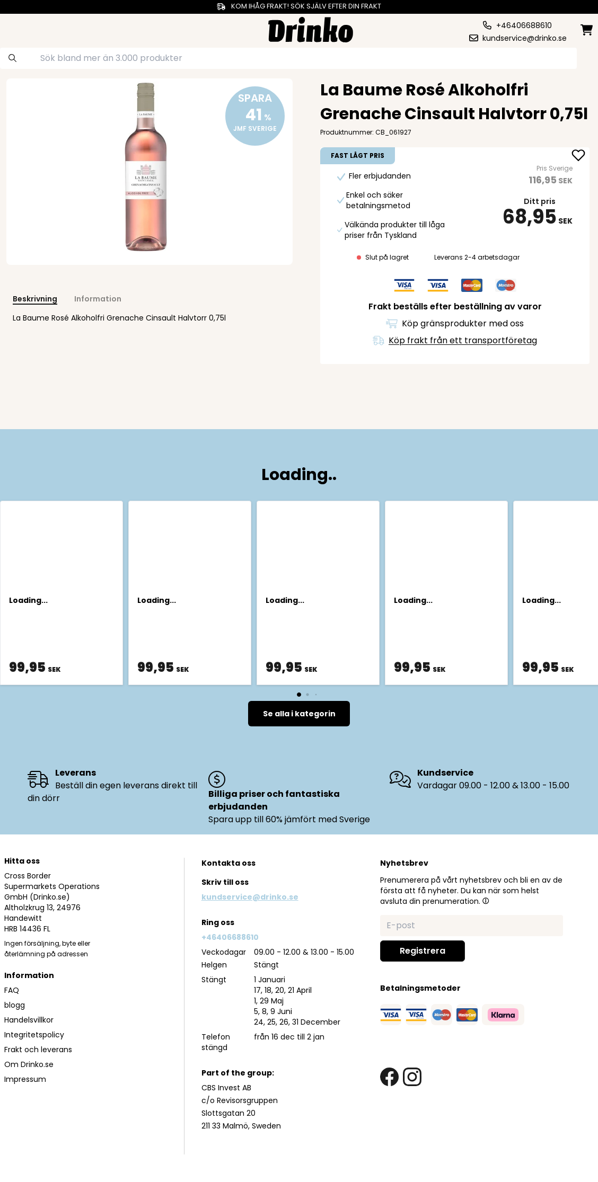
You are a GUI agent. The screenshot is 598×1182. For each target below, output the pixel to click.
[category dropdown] (37, 28)
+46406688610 (230, 937)
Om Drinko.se (29, 1064)
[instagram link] (412, 1077)
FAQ (11, 990)
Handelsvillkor (29, 1020)
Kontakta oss (228, 863)
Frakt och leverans (38, 1049)
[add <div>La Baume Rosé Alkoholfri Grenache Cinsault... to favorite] (578, 156)
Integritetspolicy (34, 1034)
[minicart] (587, 30)
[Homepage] (310, 28)
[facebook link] (389, 1077)
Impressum (25, 1079)
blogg (14, 1005)
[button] (485, 900)
